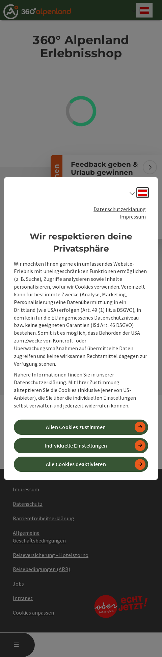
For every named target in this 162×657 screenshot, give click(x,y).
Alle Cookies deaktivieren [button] (76, 464)
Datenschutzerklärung (119, 209)
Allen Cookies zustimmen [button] (76, 427)
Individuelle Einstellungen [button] (76, 445)
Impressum (132, 216)
